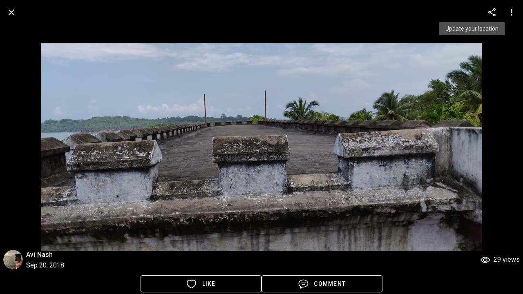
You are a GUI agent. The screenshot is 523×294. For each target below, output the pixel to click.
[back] (11, 12)
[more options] (492, 12)
